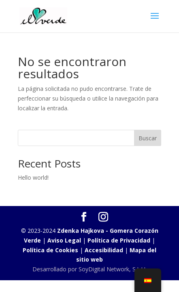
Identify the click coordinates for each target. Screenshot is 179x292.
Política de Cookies (51, 250)
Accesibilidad (104, 250)
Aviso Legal (64, 240)
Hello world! (33, 177)
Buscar (148, 138)
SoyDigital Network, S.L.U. (113, 269)
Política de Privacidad (118, 240)
